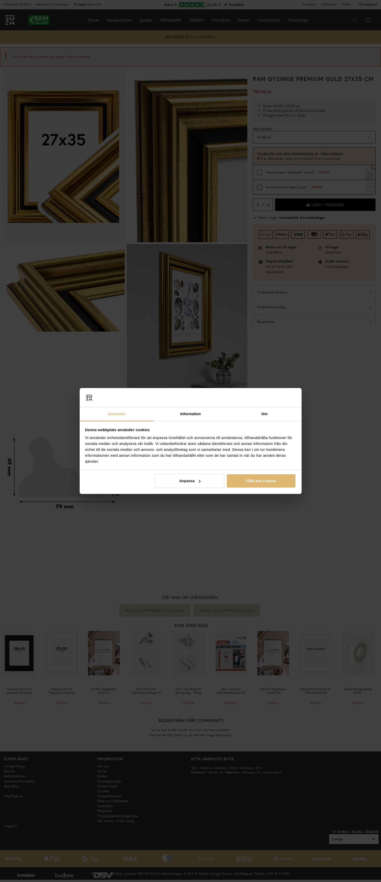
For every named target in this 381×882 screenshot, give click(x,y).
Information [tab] (190, 414)
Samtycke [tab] (116, 414)
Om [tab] (264, 414)
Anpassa (190, 481)
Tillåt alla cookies (261, 481)
